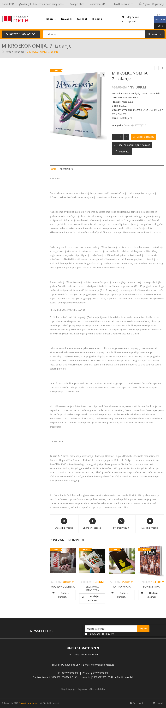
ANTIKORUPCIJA (121, 586)
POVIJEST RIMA (151, 586)
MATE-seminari (123, 4)
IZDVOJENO (140, 125)
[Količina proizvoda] (121, 137)
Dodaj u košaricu (145, 136)
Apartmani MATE (99, 4)
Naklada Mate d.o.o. (29, 703)
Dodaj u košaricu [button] (63, 594)
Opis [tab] (53, 169)
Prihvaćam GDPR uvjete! (99, 633)
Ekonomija (129, 125)
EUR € (158, 26)
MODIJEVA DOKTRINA (63, 586)
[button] (21, 34)
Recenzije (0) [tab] (66, 169)
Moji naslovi (132, 17)
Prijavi (143, 628)
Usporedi (131, 21)
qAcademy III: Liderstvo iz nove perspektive (41, 4)
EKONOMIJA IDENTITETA (92, 588)
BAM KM (159, 19)
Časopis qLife (77, 4)
